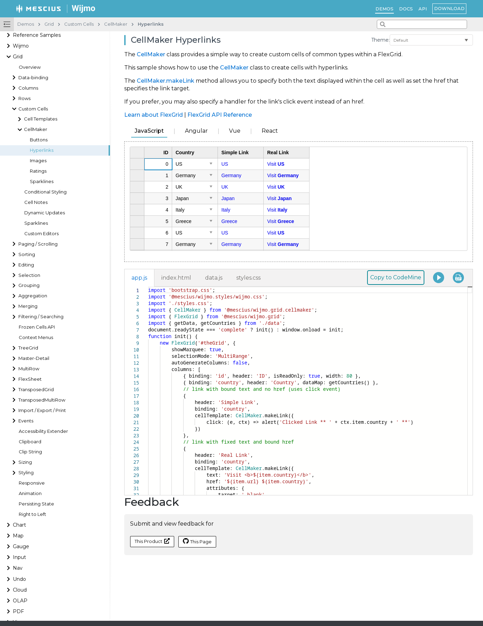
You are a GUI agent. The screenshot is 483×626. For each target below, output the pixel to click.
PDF (18, 611)
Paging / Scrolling (38, 244)
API (422, 8)
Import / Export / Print (42, 410)
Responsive (32, 483)
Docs (406, 8)
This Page (197, 541)
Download (449, 8)
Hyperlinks (41, 150)
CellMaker (35, 129)
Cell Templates (40, 119)
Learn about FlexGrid (153, 115)
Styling (26, 472)
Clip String (30, 451)
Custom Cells (33, 109)
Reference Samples (37, 35)
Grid (18, 56)
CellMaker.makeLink (165, 80)
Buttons (39, 139)
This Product (152, 541)
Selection (29, 275)
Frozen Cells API (37, 327)
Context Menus (36, 337)
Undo (19, 579)
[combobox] (422, 24)
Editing (26, 264)
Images (38, 160)
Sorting (26, 254)
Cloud (20, 590)
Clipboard (30, 441)
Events (25, 420)
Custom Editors (41, 233)
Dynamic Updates (44, 212)
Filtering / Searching (40, 316)
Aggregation (32, 295)
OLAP (20, 600)
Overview (30, 67)
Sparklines (41, 181)
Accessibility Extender (43, 431)
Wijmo (21, 46)
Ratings (38, 171)
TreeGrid (28, 348)
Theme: (380, 40)
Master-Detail (33, 358)
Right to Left (32, 514)
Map (18, 535)
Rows (24, 98)
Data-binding (33, 77)
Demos (384, 8)
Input (19, 557)
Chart (19, 525)
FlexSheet (30, 379)
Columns (28, 88)
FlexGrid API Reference (219, 115)
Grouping (29, 285)
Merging (27, 306)
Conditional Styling (45, 192)
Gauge (21, 546)
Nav (18, 568)
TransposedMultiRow (41, 400)
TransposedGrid (36, 389)
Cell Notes (36, 202)
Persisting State (36, 503)
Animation (30, 493)
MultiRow (28, 368)
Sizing (25, 462)
